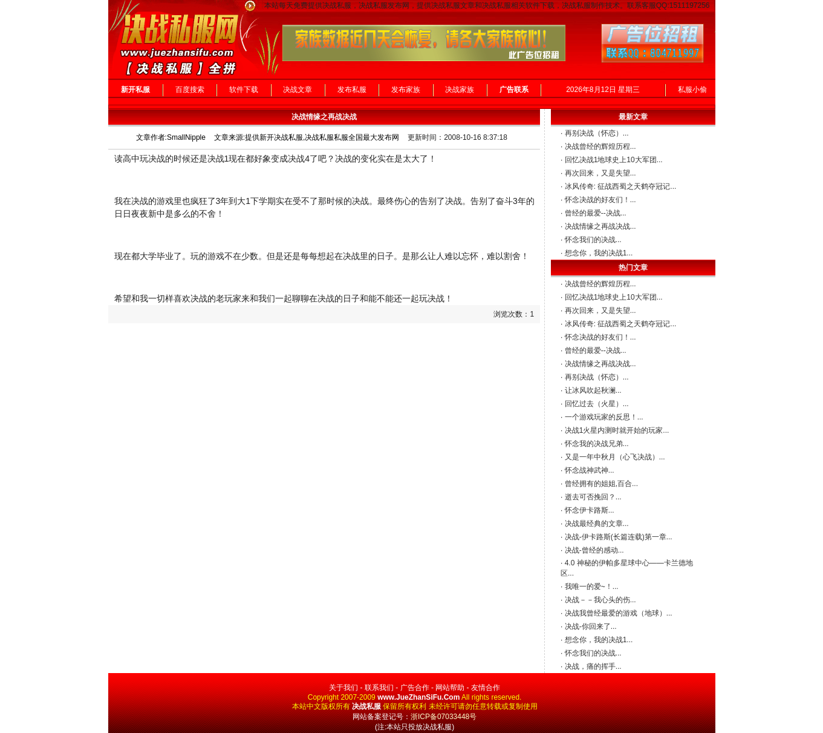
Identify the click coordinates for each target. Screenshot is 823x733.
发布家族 (405, 89)
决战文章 (297, 89)
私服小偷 (692, 89)
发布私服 (351, 89)
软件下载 (243, 89)
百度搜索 (189, 89)
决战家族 (459, 89)
